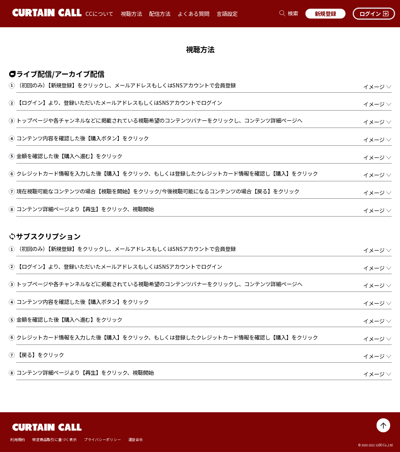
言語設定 (227, 13)
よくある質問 (193, 13)
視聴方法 (131, 13)
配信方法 (159, 13)
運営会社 (135, 439)
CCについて (100, 13)
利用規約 (17, 439)
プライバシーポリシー (102, 439)
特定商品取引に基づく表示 (54, 439)
